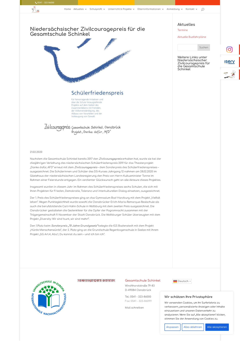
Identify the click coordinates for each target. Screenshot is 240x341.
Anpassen (172, 327)
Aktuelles (79, 9)
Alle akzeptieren (217, 327)
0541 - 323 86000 (45, 2)
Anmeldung (173, 9)
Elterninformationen (149, 9)
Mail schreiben (134, 307)
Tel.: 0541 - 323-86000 (138, 296)
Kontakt (190, 9)
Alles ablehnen (193, 327)
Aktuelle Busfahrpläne (192, 37)
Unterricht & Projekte (120, 9)
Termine (183, 30)
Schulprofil (96, 9)
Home (67, 9)
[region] (196, 312)
